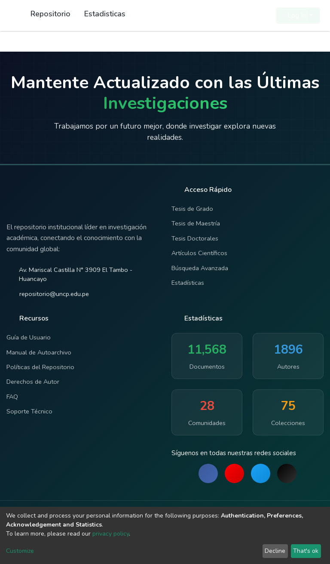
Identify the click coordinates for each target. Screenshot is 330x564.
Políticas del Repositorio (40, 367)
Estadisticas (104, 14)
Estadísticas (187, 282)
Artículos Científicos (199, 253)
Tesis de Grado (192, 208)
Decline (275, 551)
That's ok (305, 551)
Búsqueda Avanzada (199, 268)
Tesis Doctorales (194, 238)
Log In (295, 15)
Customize (20, 551)
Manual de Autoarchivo (38, 352)
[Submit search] (248, 15)
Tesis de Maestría (195, 223)
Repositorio (50, 14)
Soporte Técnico (29, 411)
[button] (264, 15)
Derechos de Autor (32, 381)
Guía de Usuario (28, 337)
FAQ (12, 396)
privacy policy (110, 534)
